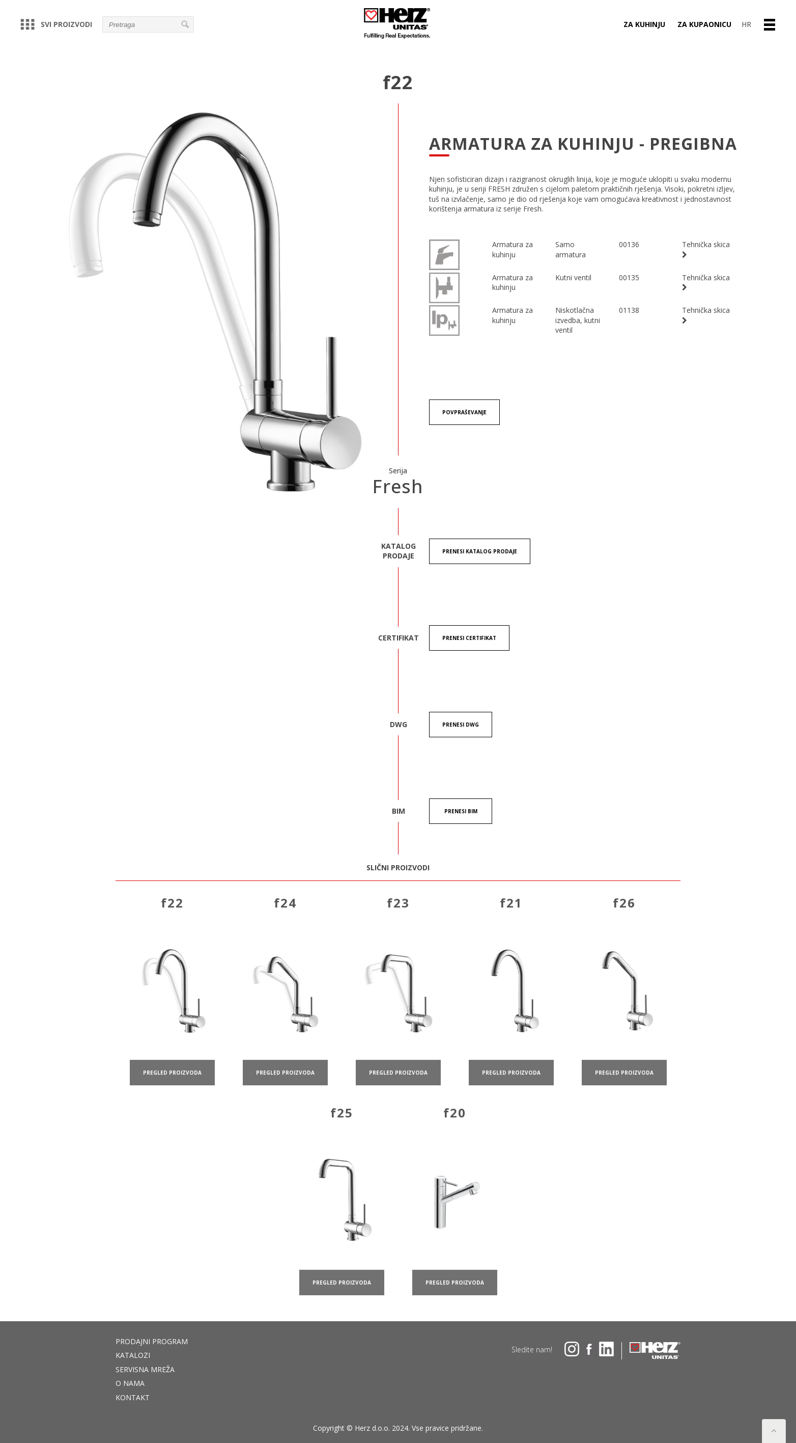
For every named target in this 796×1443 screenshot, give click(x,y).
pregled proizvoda (172, 1084)
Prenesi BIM (460, 811)
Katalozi (133, 1355)
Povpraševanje (464, 412)
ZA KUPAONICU (704, 24)
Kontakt (133, 1397)
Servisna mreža (145, 1369)
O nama (130, 1383)
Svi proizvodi (56, 24)
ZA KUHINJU (644, 24)
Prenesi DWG (460, 724)
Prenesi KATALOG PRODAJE (479, 551)
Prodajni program (152, 1341)
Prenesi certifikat (469, 638)
